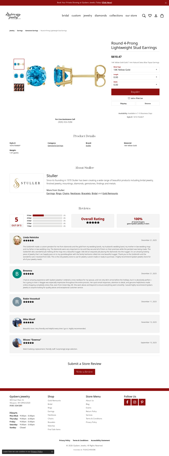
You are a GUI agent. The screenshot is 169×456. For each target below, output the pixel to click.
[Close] (165, 3)
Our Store (131, 15)
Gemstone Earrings (31, 31)
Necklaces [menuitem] (52, 415)
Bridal (95, 193)
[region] (66, 76)
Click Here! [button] (107, 3)
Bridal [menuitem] (50, 404)
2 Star (29, 223)
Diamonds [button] (101, 15)
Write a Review (84, 371)
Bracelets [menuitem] (51, 422)
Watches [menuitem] (51, 426)
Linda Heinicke (31, 237)
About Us (90, 401)
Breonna (27, 270)
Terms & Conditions (94, 419)
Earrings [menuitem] (51, 412)
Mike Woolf (29, 319)
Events (88, 408)
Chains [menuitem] (51, 419)
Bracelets (86, 193)
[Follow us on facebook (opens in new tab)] (127, 402)
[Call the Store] (16, 406)
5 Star (29, 215)
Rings (58, 193)
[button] (144, 15)
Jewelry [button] (87, 15)
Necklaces (75, 193)
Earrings (20, 31)
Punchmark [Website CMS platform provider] (89, 450)
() (64, 215)
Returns (148, 104)
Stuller (88, 145)
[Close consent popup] (52, 452)
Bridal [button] (65, 15)
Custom (76, 15)
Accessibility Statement (100, 440)
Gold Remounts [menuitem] (54, 401)
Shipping (123, 104)
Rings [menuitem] (50, 408)
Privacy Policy (91, 422)
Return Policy (91, 412)
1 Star (29, 226)
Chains (65, 193)
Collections (116, 15)
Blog (87, 404)
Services (89, 415)
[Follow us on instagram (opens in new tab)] (134, 402)
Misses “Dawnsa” (32, 339)
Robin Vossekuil (31, 298)
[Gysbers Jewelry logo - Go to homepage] (13, 16)
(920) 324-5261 (65, 122)
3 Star (29, 221)
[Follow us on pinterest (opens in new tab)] (142, 402)
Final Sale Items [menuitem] (54, 430)
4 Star (29, 218)
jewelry (12, 31)
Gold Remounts (110, 193)
